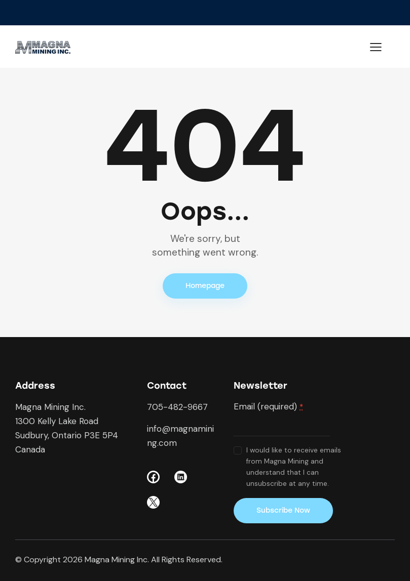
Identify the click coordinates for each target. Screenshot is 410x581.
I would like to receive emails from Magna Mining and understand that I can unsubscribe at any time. (293, 467)
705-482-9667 (177, 406)
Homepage (205, 285)
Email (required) (268, 406)
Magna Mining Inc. (117, 559)
